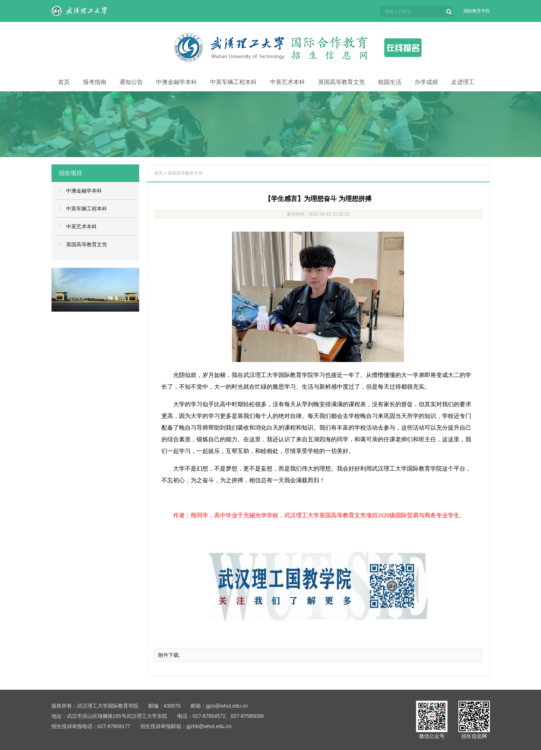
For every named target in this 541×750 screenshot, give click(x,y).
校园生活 (389, 82)
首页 (64, 82)
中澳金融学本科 (176, 82)
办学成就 (426, 82)
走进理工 (463, 82)
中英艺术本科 (287, 82)
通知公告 (131, 82)
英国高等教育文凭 (341, 82)
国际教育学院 (477, 11)
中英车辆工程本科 (233, 82)
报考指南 (94, 82)
